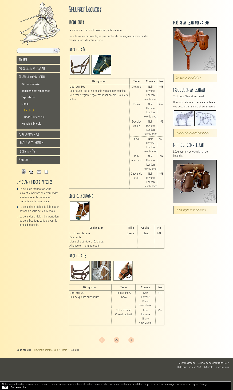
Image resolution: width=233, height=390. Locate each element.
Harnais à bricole (31, 123)
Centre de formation (31, 142)
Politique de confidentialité (210, 362)
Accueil (23, 59)
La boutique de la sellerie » (190, 210)
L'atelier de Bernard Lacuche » (192, 133)
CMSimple (208, 367)
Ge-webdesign (222, 367)
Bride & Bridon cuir (34, 117)
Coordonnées (27, 151)
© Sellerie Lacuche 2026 (189, 367)
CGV (226, 362)
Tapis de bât (28, 97)
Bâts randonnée (30, 84)
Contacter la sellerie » (188, 77)
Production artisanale (32, 68)
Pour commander (29, 134)
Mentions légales (187, 362)
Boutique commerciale (32, 76)
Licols (25, 104)
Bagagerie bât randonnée (35, 91)
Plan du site (26, 159)
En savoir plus (18, 387)
